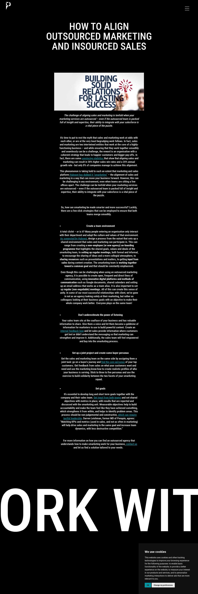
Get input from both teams (107, 397)
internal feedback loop (72, 330)
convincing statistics (93, 158)
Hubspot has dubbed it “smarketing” (88, 174)
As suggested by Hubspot (73, 238)
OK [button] (148, 585)
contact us (131, 444)
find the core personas (113, 362)
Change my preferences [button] (163, 585)
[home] (8, 6)
